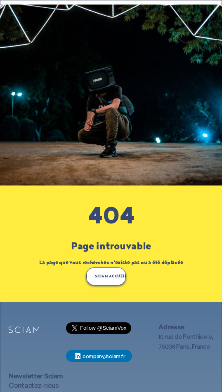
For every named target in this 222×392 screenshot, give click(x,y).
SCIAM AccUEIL (110, 276)
